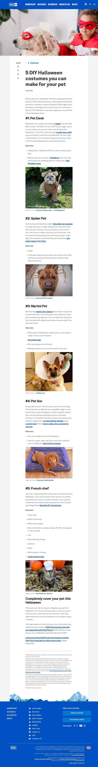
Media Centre (35, 722)
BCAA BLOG (34, 712)
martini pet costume (44, 312)
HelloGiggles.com (59, 210)
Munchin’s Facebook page (43, 210)
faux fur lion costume (52, 443)
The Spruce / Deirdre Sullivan (45, 480)
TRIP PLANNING (35, 715)
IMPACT (75, 5)
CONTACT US (34, 732)
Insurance (33, 63)
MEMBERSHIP (30, 5)
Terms (70, 763)
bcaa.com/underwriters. (78, 755)
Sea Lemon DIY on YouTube (44, 298)
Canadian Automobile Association (43, 759)
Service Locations (77, 713)
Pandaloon (54, 158)
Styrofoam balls (34, 340)
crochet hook (31, 424)
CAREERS (33, 725)
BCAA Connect (35, 708)
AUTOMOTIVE (52, 5)
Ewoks (57, 124)
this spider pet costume (63, 224)
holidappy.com (40, 393)
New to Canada (35, 718)
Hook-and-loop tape (36, 557)
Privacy (74, 763)
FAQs (32, 735)
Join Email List (35, 739)
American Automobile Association (68, 759)
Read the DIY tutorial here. (51, 505)
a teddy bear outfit (64, 132)
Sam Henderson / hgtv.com (44, 593)
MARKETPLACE (64, 5)
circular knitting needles (53, 421)
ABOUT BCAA (34, 729)
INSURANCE (41, 5)
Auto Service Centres (77, 719)
